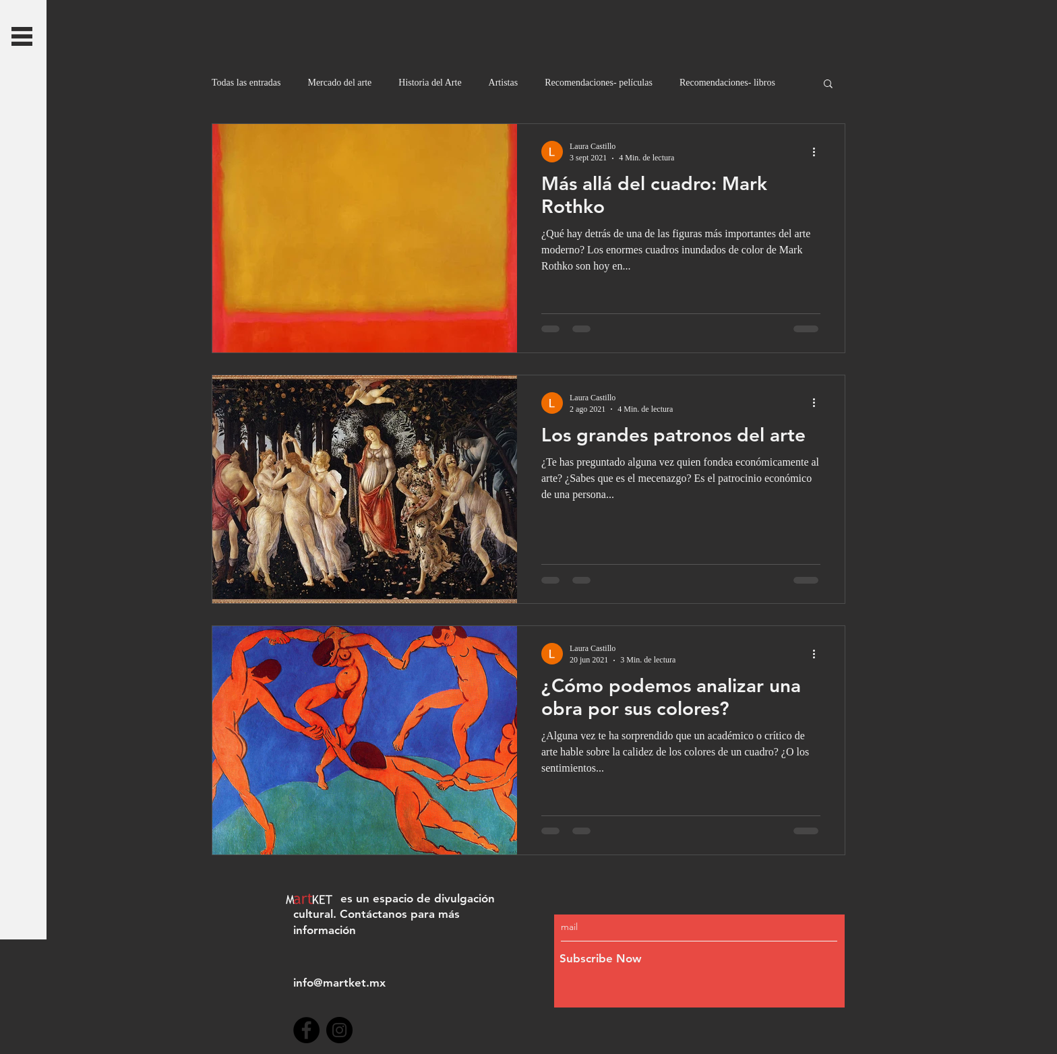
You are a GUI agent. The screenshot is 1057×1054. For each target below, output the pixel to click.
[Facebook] (306, 1030)
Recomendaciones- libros (727, 83)
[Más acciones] (818, 152)
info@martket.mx (339, 982)
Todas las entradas (246, 83)
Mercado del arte (339, 83)
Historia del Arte (429, 83)
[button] (21, 36)
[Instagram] (339, 1030)
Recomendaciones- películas (599, 83)
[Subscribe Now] (670, 959)
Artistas (503, 83)
